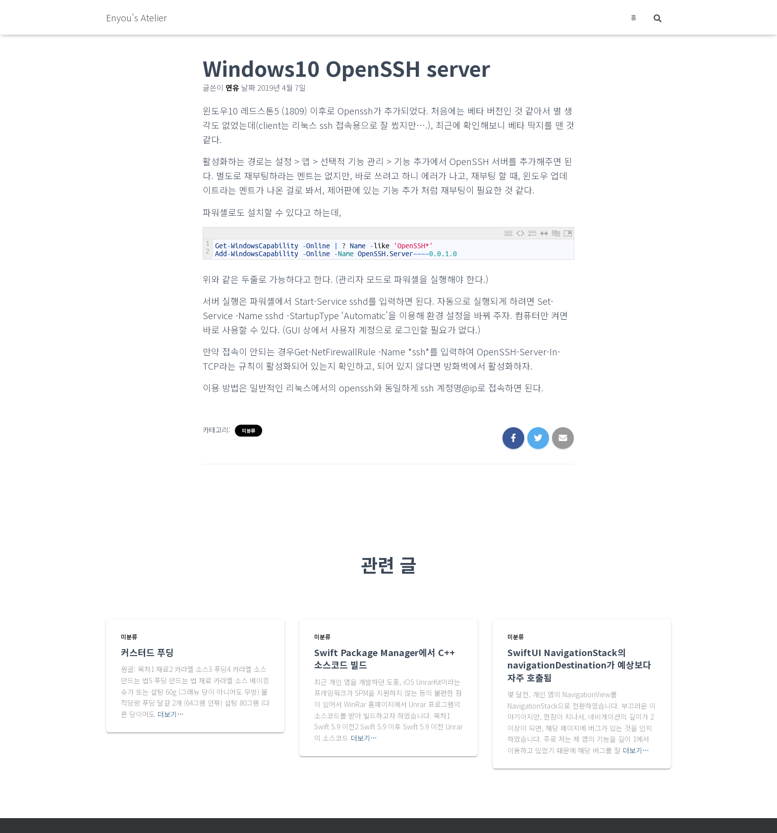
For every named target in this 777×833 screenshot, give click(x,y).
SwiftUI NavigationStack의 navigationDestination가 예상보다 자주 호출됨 (579, 664)
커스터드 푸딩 (147, 652)
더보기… (171, 714)
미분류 (248, 430)
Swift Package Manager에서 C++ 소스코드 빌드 (384, 658)
